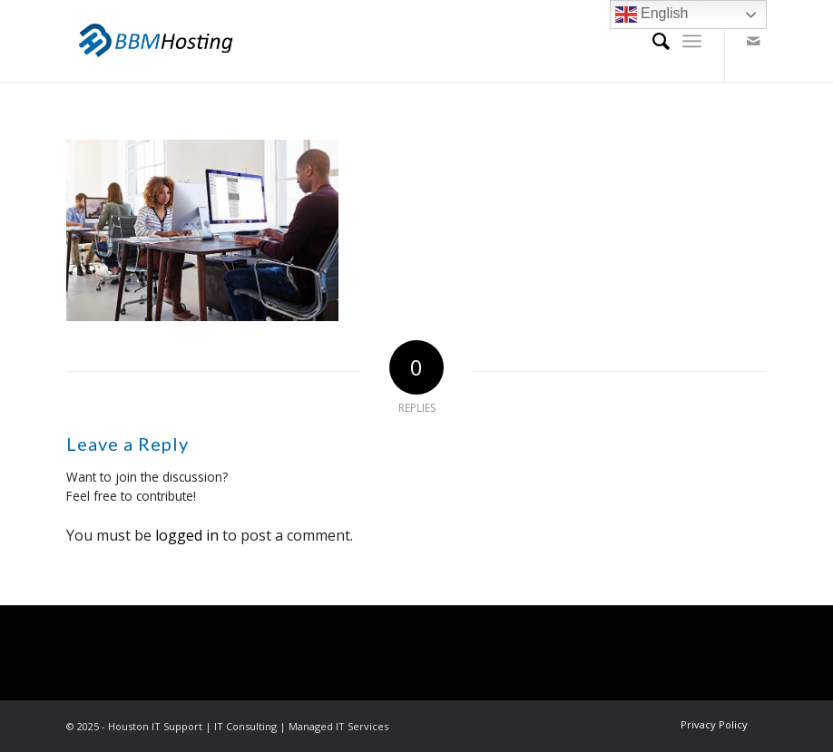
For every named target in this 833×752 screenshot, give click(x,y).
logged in (187, 535)
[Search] (652, 41)
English (652, 14)
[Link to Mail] (753, 40)
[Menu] (691, 40)
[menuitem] (652, 41)
